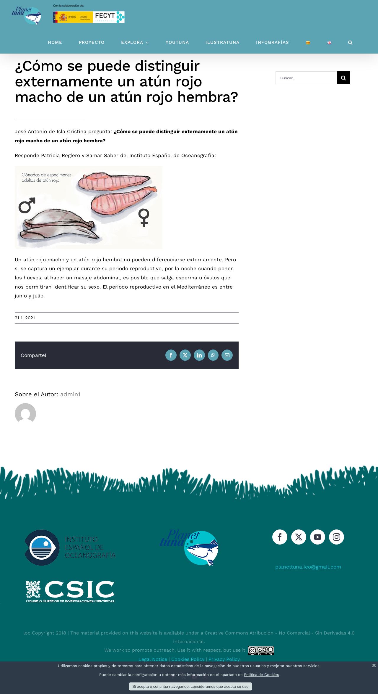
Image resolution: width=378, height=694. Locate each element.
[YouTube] (317, 537)
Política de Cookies (261, 674)
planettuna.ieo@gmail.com (308, 567)
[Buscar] (343, 77)
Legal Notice (153, 659)
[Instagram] (336, 537)
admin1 (70, 394)
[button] (350, 42)
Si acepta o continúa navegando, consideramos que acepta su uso (190, 686)
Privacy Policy (224, 659)
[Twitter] (298, 537)
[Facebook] (279, 537)
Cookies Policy (187, 659)
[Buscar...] (306, 77)
